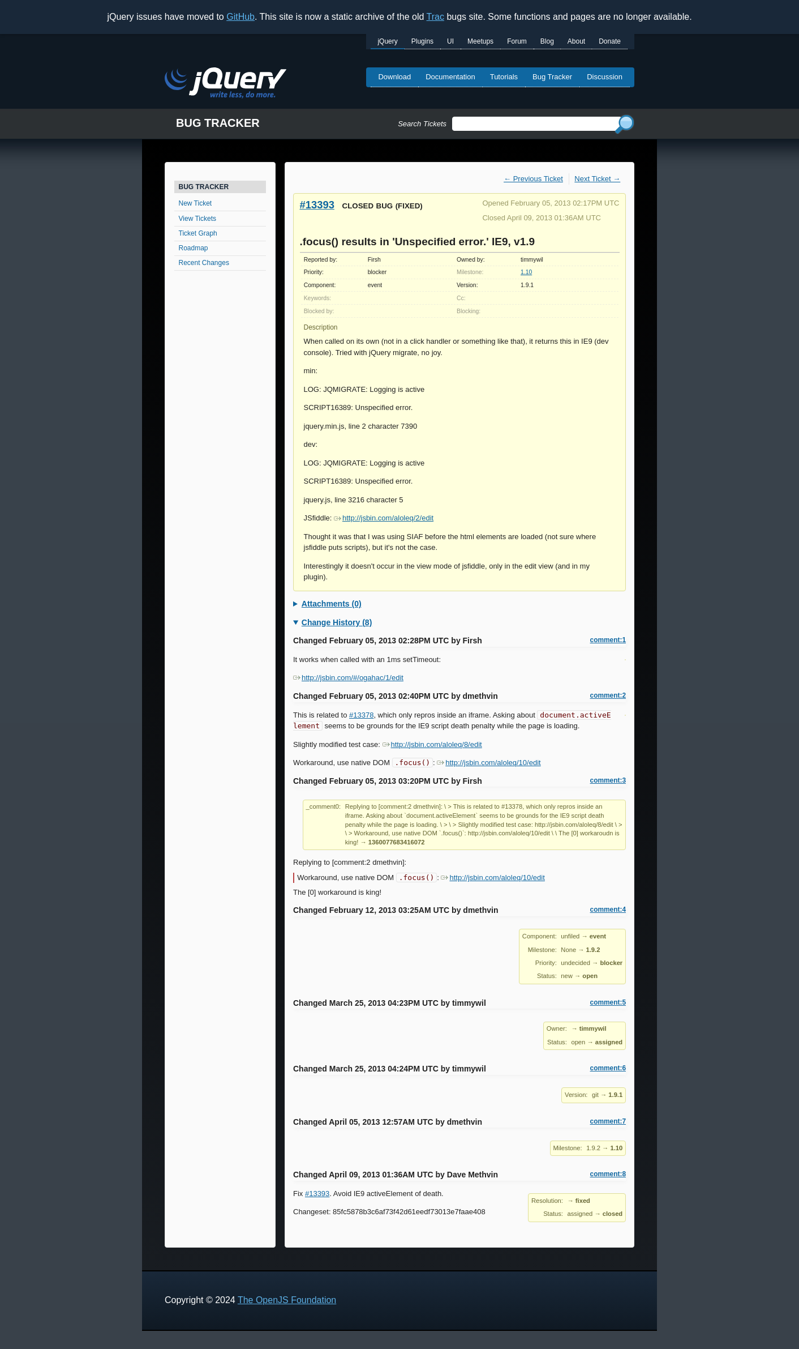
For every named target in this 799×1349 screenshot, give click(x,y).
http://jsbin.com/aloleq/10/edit (488, 762)
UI (450, 41)
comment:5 (608, 1002)
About (576, 41)
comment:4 (608, 909)
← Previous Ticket (533, 178)
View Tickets (197, 219)
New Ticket (195, 203)
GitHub (240, 17)
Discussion (604, 76)
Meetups (480, 41)
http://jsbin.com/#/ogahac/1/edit (348, 677)
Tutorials (504, 76)
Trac (435, 17)
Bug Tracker (552, 76)
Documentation (450, 76)
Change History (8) (337, 622)
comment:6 (608, 1068)
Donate (610, 41)
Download (394, 76)
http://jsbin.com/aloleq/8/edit (432, 744)
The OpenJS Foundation (287, 1300)
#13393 (317, 205)
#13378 (361, 715)
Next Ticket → (597, 178)
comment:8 (608, 1174)
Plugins (422, 41)
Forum (517, 41)
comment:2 (608, 695)
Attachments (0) (332, 603)
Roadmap (193, 248)
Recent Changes (204, 263)
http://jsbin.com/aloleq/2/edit (383, 518)
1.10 (526, 272)
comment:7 (608, 1121)
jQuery (387, 41)
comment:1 (608, 640)
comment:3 (608, 780)
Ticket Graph (198, 233)
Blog (547, 41)
